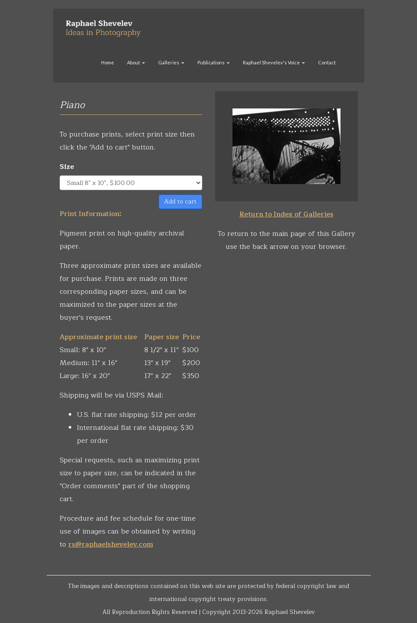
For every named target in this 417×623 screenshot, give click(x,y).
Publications (213, 62)
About (136, 62)
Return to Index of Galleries (286, 214)
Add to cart (180, 202)
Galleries (171, 62)
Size (67, 166)
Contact (327, 62)
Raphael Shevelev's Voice (274, 62)
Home (107, 62)
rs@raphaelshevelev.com (110, 544)
